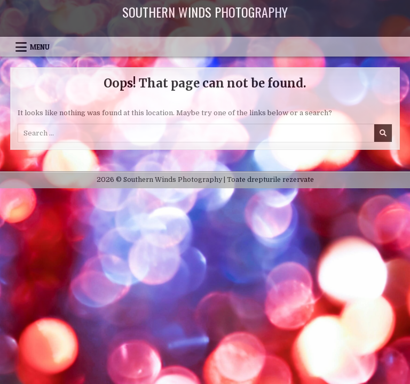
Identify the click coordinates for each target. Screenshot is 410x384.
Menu (40, 47)
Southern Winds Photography (205, 11)
